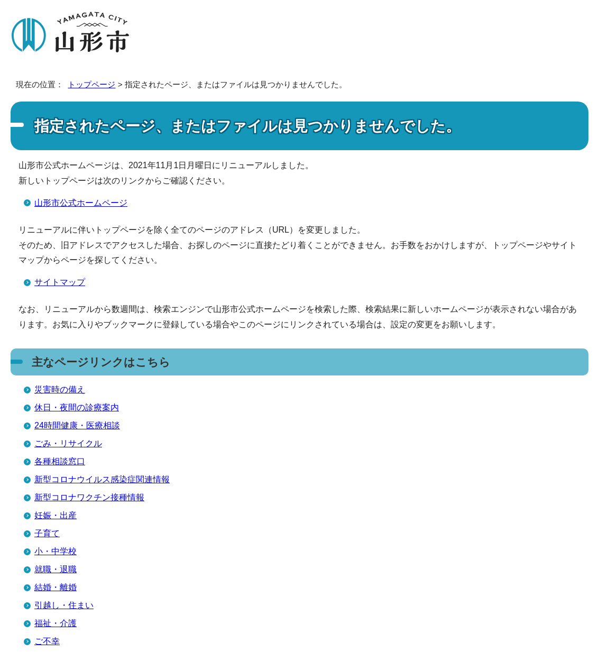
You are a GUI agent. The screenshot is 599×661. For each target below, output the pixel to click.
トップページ (91, 84)
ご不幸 (47, 641)
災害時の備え (59, 389)
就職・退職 (55, 569)
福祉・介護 (55, 623)
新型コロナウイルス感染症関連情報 (102, 479)
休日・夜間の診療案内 (76, 407)
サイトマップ (59, 282)
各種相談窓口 (59, 461)
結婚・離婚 (55, 587)
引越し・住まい (64, 605)
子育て (47, 533)
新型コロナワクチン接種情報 (89, 497)
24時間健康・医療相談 (77, 425)
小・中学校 (55, 551)
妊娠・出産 (55, 515)
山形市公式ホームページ (80, 202)
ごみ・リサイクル (68, 443)
